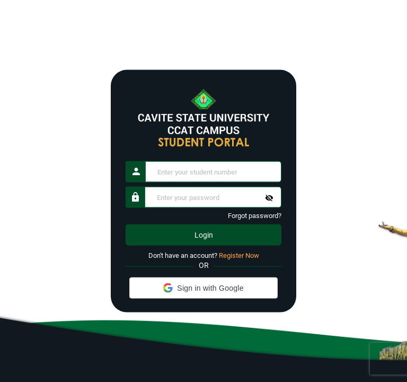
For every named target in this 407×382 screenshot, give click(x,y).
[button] (203, 287)
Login (203, 235)
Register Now (239, 255)
